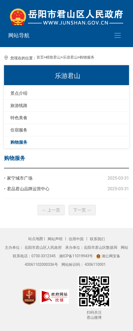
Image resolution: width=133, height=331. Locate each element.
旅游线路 (18, 105)
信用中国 (77, 239)
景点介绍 (18, 93)
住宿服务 (18, 130)
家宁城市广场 (19, 178)
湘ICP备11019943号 (76, 256)
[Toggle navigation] (117, 35)
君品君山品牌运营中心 (28, 188)
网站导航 (19, 35)
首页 (40, 57)
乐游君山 (70, 57)
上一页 (51, 210)
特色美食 (18, 117)
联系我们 (97, 239)
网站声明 (56, 239)
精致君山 (53, 57)
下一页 (82, 210)
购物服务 (87, 57)
